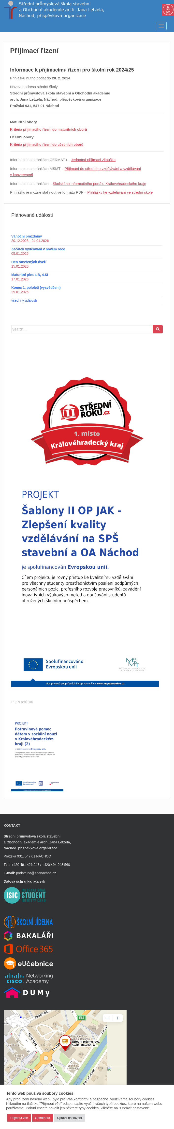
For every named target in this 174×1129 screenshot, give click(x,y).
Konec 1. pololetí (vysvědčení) (36, 288)
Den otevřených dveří (28, 262)
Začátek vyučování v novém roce (38, 249)
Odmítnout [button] (42, 1118)
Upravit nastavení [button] (69, 1118)
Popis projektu (22, 702)
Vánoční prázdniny (26, 236)
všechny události (24, 300)
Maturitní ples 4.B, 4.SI (29, 275)
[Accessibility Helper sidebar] (168, 10)
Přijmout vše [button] (19, 1118)
